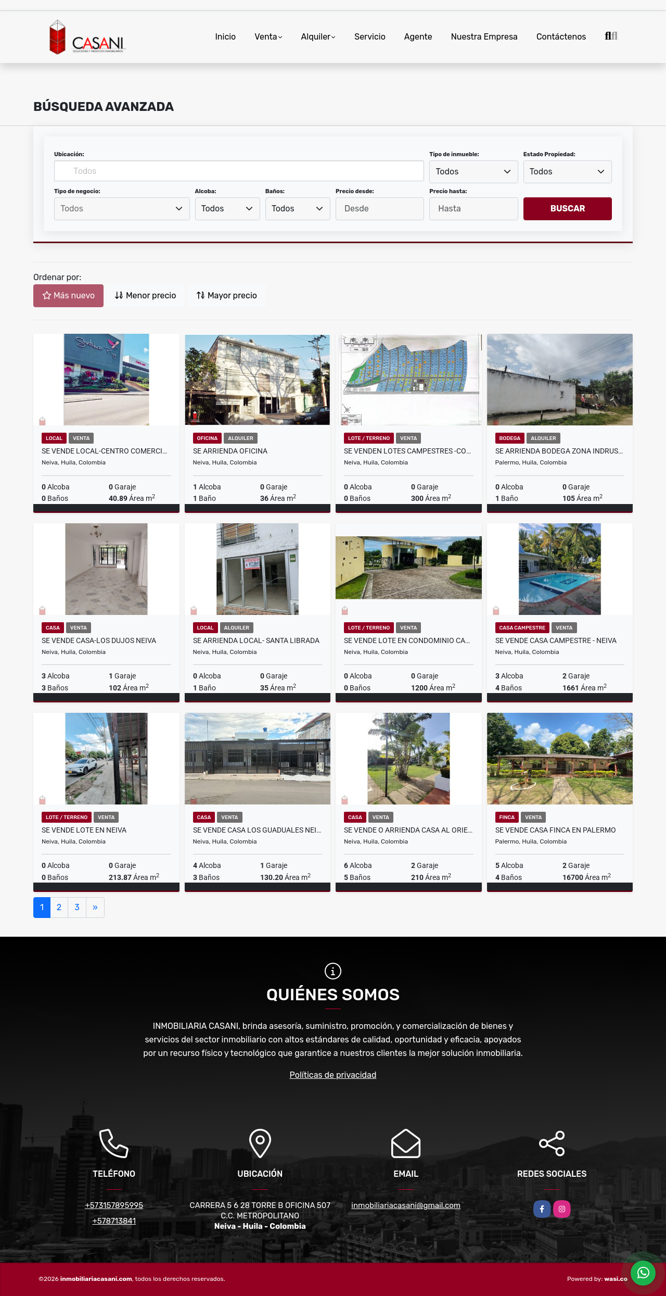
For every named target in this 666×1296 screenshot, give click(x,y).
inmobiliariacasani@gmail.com (405, 1205)
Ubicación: (69, 154)
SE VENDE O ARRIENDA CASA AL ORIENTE (408, 830)
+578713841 (114, 1221)
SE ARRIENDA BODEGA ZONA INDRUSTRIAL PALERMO (560, 451)
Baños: (275, 191)
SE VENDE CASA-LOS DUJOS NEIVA (99, 640)
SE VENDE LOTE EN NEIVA (84, 830)
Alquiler (316, 37)
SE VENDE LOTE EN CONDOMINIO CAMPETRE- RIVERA (408, 640)
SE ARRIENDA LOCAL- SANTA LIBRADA (256, 640)
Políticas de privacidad (333, 1075)
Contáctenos (561, 37)
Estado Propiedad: (549, 154)
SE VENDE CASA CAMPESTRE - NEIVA (556, 640)
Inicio (225, 37)
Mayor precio (226, 295)
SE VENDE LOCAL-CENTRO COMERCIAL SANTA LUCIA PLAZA (106, 451)
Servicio (370, 37)
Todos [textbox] (447, 172)
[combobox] (473, 171)
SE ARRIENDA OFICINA (230, 451)
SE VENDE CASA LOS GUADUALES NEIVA (258, 830)
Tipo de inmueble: (454, 154)
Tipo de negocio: (77, 191)
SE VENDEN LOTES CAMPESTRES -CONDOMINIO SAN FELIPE (408, 451)
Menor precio (145, 295)
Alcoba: (205, 191)
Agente (418, 37)
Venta (265, 37)
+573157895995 (114, 1205)
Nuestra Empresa (484, 37)
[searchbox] (121, 209)
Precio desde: (355, 191)
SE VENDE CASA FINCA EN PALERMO (555, 830)
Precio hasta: (448, 191)
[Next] (95, 907)
